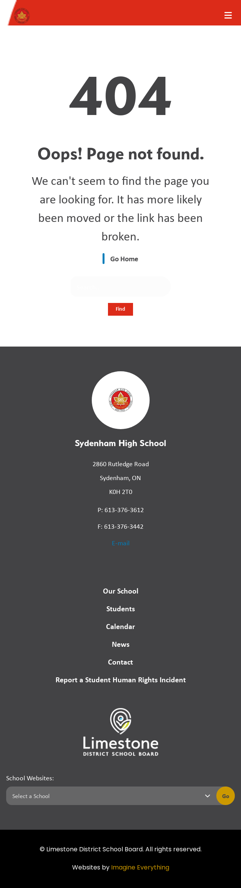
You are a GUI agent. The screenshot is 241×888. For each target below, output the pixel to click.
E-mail (121, 542)
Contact (120, 661)
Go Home (124, 259)
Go (225, 796)
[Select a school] (109, 795)
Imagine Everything (140, 868)
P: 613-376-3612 (121, 509)
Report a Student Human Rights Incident (121, 679)
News (121, 644)
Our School (120, 590)
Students (120, 608)
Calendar (120, 626)
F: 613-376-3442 (120, 526)
